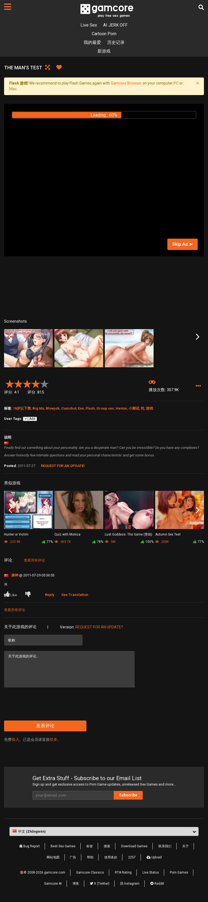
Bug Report (29, 846)
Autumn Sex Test (168, 534)
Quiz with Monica (67, 534)
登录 (53, 739)
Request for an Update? (99, 627)
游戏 (149, 408)
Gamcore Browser (126, 83)
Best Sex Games (63, 846)
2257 (132, 857)
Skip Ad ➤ (182, 244)
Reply (49, 595)
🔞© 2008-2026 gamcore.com (42, 872)
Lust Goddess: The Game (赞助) (128, 534)
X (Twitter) (99, 883)
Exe (81, 408)
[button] (198, 386)
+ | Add (30, 419)
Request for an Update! (63, 466)
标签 (89, 846)
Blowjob (53, 408)
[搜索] (201, 7)
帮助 (90, 857)
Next (197, 337)
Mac (13, 89)
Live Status (150, 872)
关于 (185, 846)
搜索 (107, 846)
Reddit (157, 883)
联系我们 (164, 846)
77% (47, 542)
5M (110, 542)
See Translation (74, 595)
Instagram (129, 883)
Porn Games (179, 872)
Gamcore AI (53, 883)
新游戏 (104, 51)
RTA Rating (123, 872)
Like (11, 594)
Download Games (134, 846)
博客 (76, 883)
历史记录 (116, 42)
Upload (154, 857)
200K (162, 542)
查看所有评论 (34, 560)
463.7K (62, 542)
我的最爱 (92, 42)
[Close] (197, 83)
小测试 (134, 408)
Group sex (105, 408)
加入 (15, 739)
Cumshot (68, 408)
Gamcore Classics (90, 872)
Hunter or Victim (16, 534)
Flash (90, 408)
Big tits (38, 408)
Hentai (121, 408)
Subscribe (128, 795)
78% (97, 542)
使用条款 (110, 857)
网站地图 (53, 857)
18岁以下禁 (22, 408)
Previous (10, 337)
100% (147, 542)
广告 (73, 857)
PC (176, 83)
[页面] (7, 7)
